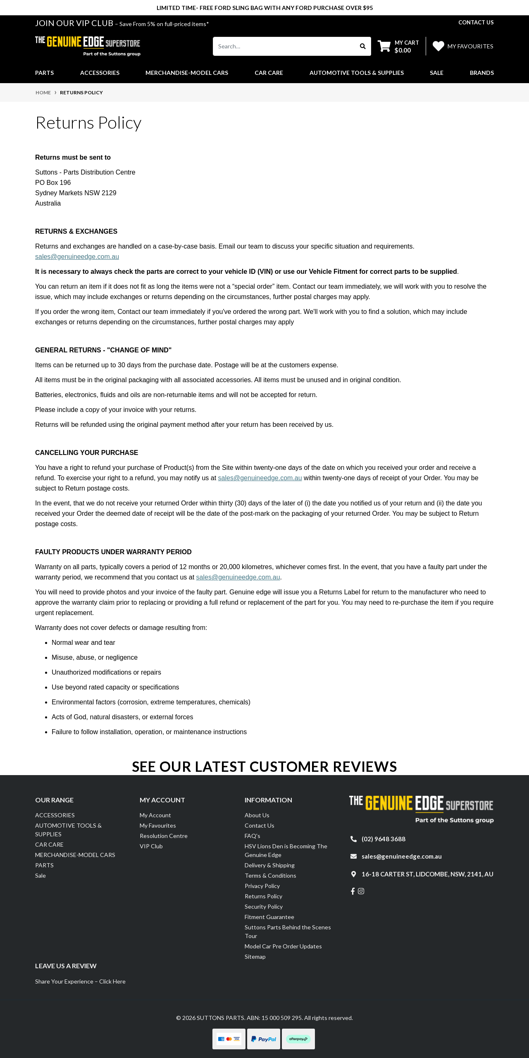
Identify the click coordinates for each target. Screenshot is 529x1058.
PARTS (44, 865)
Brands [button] (482, 72)
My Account (155, 815)
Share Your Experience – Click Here (80, 981)
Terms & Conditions (270, 875)
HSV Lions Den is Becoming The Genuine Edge (286, 850)
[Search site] (363, 46)
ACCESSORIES (55, 815)
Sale (436, 72)
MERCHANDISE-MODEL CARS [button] (186, 72)
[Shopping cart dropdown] (398, 46)
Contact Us (259, 825)
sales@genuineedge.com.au (77, 256)
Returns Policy (263, 896)
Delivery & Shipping (270, 865)
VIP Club (151, 846)
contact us (476, 22)
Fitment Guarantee (269, 916)
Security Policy (264, 906)
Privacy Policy (262, 885)
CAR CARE (49, 844)
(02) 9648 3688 (383, 839)
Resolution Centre (164, 835)
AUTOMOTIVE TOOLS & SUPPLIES (68, 830)
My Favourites (158, 825)
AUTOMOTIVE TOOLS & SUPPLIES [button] (357, 72)
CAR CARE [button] (269, 72)
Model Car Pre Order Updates (283, 946)
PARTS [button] (44, 72)
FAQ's (252, 835)
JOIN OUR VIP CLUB (75, 23)
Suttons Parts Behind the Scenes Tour (288, 931)
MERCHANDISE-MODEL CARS (75, 854)
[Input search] (284, 46)
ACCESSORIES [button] (99, 72)
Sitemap (255, 956)
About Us (257, 815)
